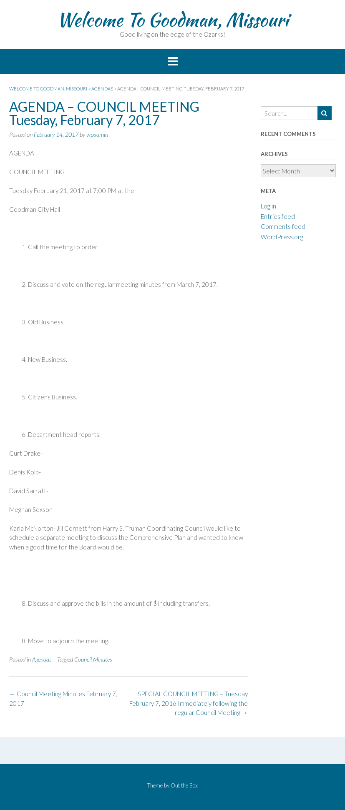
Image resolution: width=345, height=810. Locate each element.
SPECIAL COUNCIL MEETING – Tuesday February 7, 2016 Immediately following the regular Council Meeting (188, 703)
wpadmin (97, 134)
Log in (268, 206)
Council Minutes (93, 659)
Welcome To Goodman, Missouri (172, 19)
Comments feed (283, 226)
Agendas (42, 659)
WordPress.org (282, 237)
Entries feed (278, 216)
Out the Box (184, 785)
